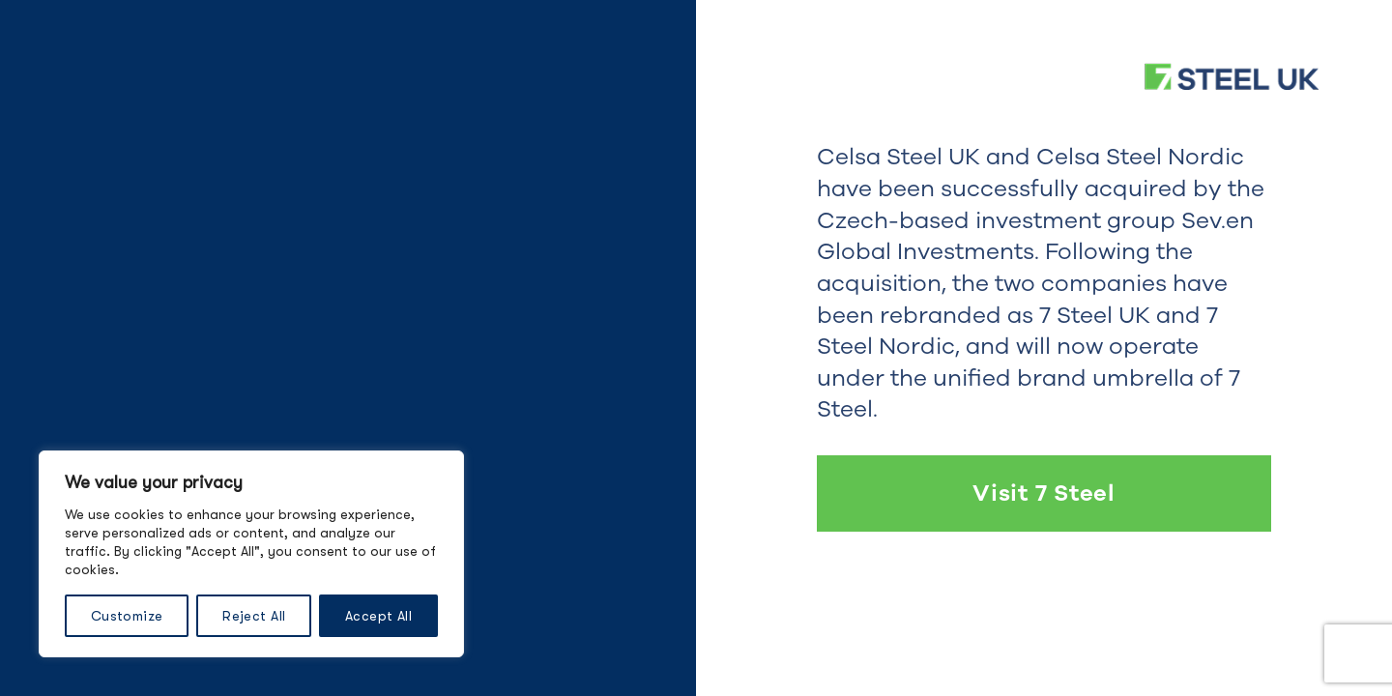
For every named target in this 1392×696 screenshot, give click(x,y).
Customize (127, 616)
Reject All (253, 616)
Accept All (378, 616)
